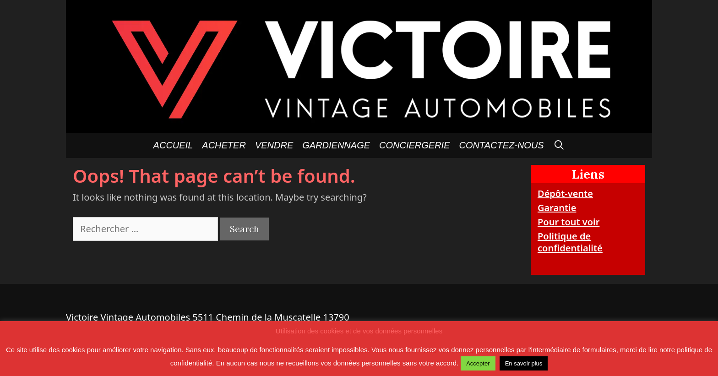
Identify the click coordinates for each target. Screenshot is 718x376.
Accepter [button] (478, 363)
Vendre (274, 145)
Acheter (224, 145)
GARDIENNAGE (336, 145)
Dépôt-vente (565, 193)
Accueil (173, 145)
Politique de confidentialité (570, 242)
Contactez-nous (501, 145)
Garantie (557, 208)
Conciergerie (414, 145)
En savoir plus (524, 363)
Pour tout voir (568, 222)
